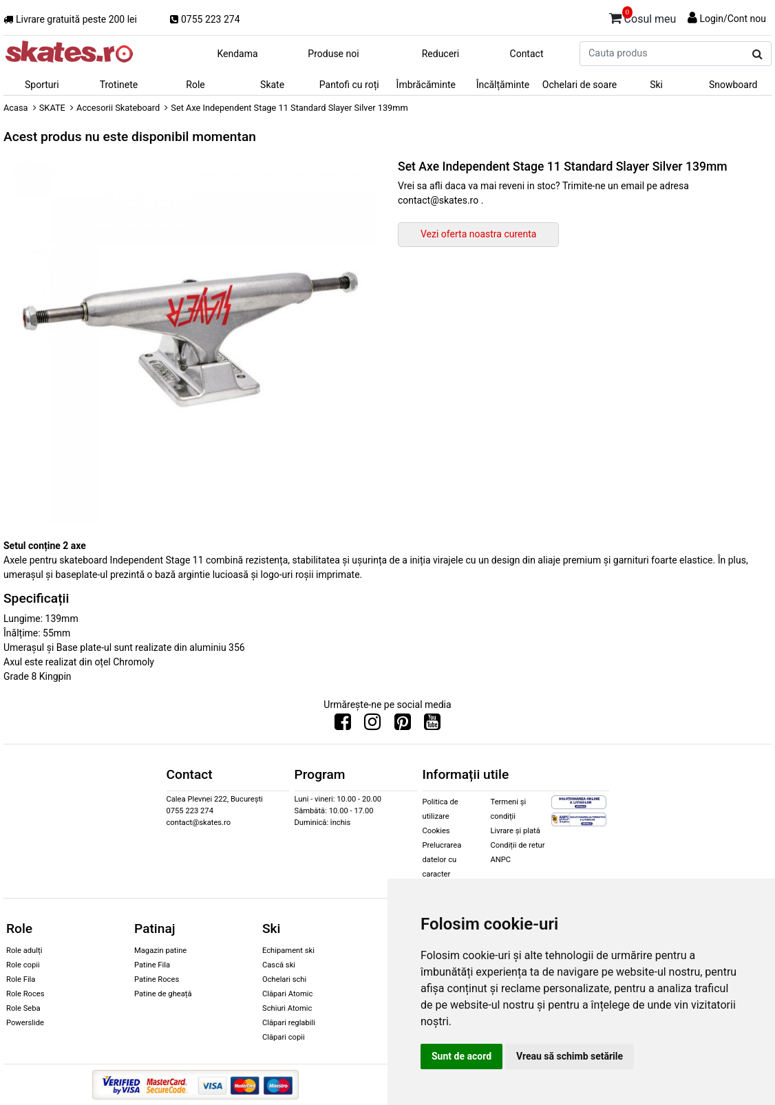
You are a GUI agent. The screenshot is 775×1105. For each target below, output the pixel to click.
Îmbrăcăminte (426, 84)
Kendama (237, 53)
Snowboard (733, 84)
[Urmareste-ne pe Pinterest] (402, 725)
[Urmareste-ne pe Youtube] (432, 725)
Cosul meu (643, 16)
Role (195, 84)
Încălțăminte (503, 84)
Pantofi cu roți (349, 84)
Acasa (15, 108)
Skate (272, 84)
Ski (656, 84)
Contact (527, 53)
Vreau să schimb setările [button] (569, 1056)
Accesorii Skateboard (118, 108)
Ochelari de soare (579, 84)
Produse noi (333, 53)
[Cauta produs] (757, 54)
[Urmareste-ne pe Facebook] (343, 725)
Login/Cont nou (732, 18)
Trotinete (119, 84)
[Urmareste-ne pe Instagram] (372, 725)
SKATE (52, 108)
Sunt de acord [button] (461, 1056)
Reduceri (441, 53)
